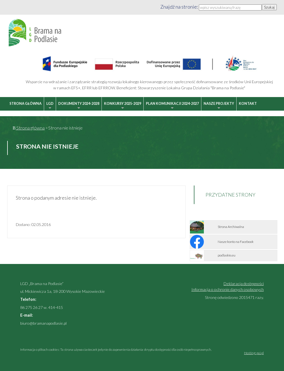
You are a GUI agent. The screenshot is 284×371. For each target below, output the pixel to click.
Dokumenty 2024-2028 (78, 106)
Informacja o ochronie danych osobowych (227, 289)
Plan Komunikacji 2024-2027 (172, 106)
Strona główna (25, 103)
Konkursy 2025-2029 (122, 106)
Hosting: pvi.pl (254, 353)
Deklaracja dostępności (244, 283)
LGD (50, 106)
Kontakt (248, 103)
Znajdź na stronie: (179, 7)
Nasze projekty (219, 106)
